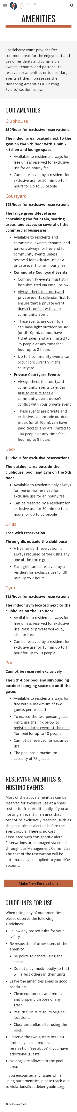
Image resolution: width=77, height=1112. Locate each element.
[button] (5, 5)
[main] (38, 20)
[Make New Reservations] (38, 883)
